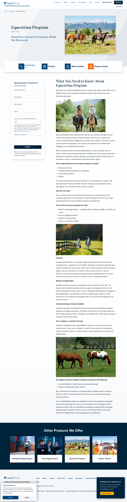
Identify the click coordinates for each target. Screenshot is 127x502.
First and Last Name (20, 90)
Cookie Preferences (72, 491)
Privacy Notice (40, 491)
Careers (51, 478)
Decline (27, 497)
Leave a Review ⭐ (107, 493)
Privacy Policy (8, 493)
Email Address (18, 97)
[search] (119, 7)
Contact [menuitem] (97, 2)
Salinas (13, 31)
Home (5, 11)
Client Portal (61, 478)
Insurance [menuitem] (58, 2)
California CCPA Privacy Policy (55, 491)
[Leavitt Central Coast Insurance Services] (12, 3)
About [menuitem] (66, 2)
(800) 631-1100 (49, 486)
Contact (70, 478)
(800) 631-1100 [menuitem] (107, 2)
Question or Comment (20, 134)
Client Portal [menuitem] (82, 2)
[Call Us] (29, 66)
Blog (37, 482)
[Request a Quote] (98, 66)
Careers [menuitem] (73, 2)
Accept (11, 497)
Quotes (118, 2)
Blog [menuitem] (90, 2)
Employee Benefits (92, 478)
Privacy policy (27, 131)
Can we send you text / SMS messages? (25, 118)
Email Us (38, 486)
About (44, 478)
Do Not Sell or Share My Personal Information (93, 491)
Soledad (17, 31)
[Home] (12, 478)
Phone (16, 111)
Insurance (11, 11)
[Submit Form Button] (28, 147)
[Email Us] (51, 66)
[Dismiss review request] (122, 479)
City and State (18, 104)
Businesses (79, 478)
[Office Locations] (75, 66)
